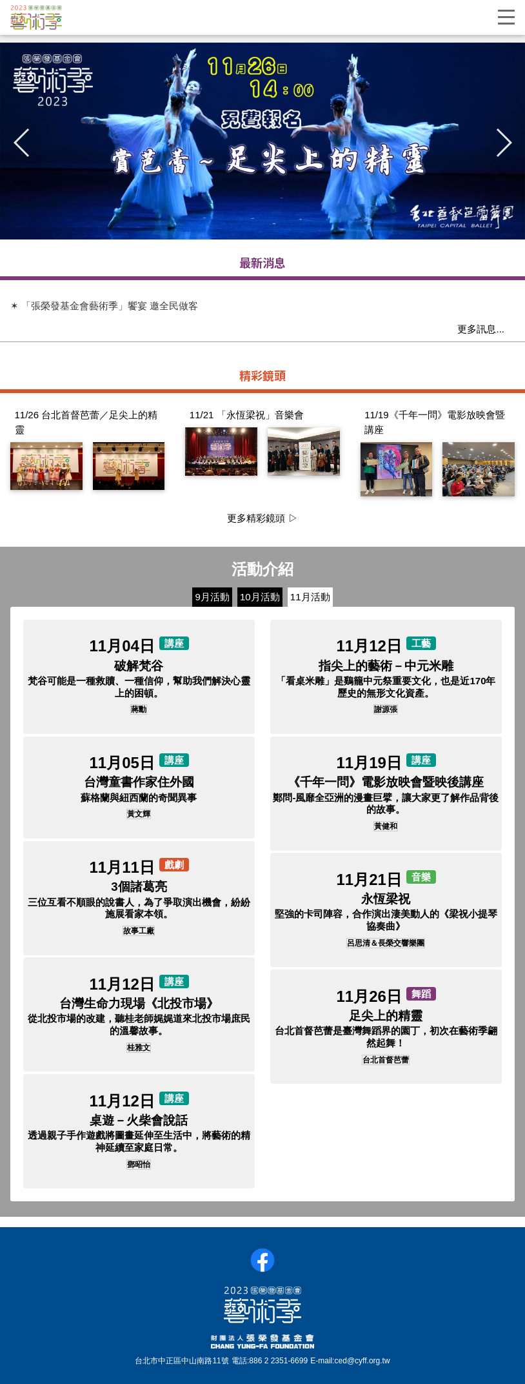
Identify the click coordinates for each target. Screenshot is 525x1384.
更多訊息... (480, 328)
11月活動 (310, 596)
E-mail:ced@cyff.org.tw (350, 1360)
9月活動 (212, 596)
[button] (503, 142)
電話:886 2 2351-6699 (270, 1360)
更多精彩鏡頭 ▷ (262, 518)
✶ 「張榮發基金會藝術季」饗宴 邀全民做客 (104, 305)
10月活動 (260, 596)
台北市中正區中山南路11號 (181, 1360)
